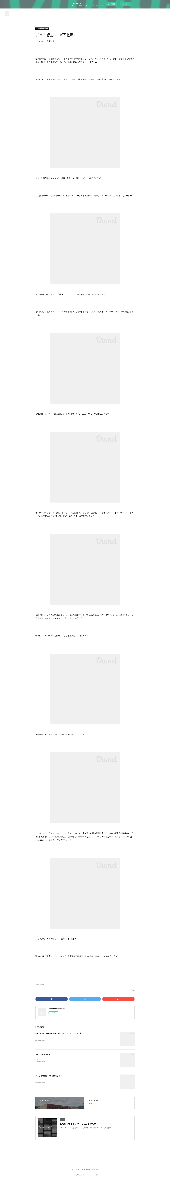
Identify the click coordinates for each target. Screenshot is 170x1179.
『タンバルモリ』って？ (44, 1055)
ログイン (126, 4)
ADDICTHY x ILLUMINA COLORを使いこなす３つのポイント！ (59, 1033)
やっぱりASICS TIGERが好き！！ (48, 1076)
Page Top (85, 1160)
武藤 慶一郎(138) (39, 984)
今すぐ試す (111, 4)
